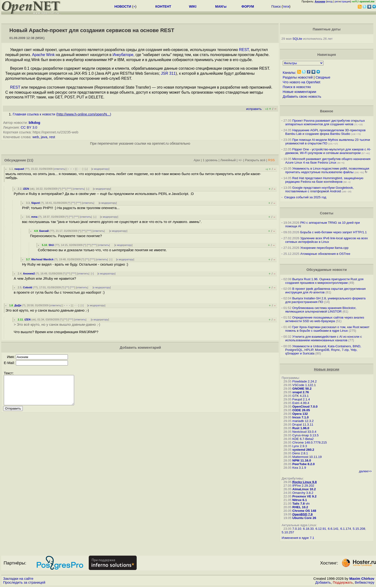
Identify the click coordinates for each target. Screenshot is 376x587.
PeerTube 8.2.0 (303, 464)
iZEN (26, 188)
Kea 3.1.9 (299, 467)
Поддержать (343, 582)
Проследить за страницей (24, 582)
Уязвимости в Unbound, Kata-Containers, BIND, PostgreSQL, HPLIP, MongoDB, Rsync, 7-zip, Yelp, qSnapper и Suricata (323, 349)
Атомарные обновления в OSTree (325, 254)
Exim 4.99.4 (300, 403)
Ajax (197, 160)
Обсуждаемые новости (326, 270)
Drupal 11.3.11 (302, 424)
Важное (326, 111)
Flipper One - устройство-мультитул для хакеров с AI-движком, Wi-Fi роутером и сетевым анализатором (328, 151)
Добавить (323, 582)
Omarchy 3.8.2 (302, 493)
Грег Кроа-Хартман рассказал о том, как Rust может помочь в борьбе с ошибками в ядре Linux (327, 328)
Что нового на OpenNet (301, 82)
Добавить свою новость (302, 96)
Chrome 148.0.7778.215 (309, 442)
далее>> (365, 471)
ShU (51, 245)
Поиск (276, 6)
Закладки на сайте (18, 579)
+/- (240, 160)
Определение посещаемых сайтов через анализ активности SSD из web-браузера (324, 319)
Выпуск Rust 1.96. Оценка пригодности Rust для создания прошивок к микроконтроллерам (324, 281)
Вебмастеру (364, 582)
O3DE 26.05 (301, 410)
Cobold (27, 287)
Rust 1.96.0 (300, 428)
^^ (64, 188)
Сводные (323, 77)
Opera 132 (300, 414)
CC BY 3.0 (29, 127)
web (35, 137)
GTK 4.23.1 (300, 396)
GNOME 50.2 (301, 388)
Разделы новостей (298, 77)
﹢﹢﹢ (71, 168)
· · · (79, 168)
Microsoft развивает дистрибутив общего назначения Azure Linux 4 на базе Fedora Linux (327, 160)
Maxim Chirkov (361, 579)
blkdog (34, 123)
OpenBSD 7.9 (302, 514)
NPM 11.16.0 (301, 460)
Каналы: (289, 72)
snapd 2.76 (300, 392)
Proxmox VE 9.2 (304, 496)
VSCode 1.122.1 (304, 385)
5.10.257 (288, 532)
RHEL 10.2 (300, 507)
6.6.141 (333, 528)
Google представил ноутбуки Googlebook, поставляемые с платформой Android (319, 189)
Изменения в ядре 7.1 (298, 538)
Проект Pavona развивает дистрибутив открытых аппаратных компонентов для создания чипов (325, 122)
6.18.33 (308, 528)
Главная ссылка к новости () (62, 114)
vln (308, 503)
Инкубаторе (122, 55)
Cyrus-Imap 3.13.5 (305, 435)
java (44, 137)
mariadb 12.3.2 (303, 421)
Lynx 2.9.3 (299, 446)
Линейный (228, 160)
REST (244, 50)
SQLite (297, 38)
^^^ (69, 188)
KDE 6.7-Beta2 (303, 439)
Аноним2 (29, 273)
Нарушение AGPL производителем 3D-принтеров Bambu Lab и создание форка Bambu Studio (325, 132)
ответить (59, 168)
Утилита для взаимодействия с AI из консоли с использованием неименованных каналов (323, 338)
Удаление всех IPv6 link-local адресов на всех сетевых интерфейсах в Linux (326, 240)
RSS (271, 160)
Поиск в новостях (297, 87)
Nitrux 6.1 (299, 500)
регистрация (342, 1)
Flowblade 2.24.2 (304, 381)
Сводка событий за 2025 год (305, 197)
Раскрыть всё (255, 160)
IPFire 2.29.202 (303, 485)
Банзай (44, 230)
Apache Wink (43, 55)
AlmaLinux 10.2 (304, 489)
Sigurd (35, 202)
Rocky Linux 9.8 (304, 482)
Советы (326, 213)
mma (34, 216)
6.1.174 (345, 528)
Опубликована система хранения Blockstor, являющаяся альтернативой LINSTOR (320, 309)
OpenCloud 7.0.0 (304, 406)
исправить (254, 109)
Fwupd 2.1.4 (301, 399)
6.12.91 (320, 528)
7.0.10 (296, 528)
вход (330, 1)
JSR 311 (168, 73)
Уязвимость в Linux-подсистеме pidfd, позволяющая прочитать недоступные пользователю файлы (327, 170)
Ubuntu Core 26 (304, 518)
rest (52, 137)
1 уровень (210, 160)
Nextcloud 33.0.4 (304, 431)
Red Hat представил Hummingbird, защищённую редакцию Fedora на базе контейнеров (324, 179)
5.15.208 (359, 528)
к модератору (100, 168)
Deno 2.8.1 (300, 453)
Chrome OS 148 (304, 511)
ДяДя (17, 305)
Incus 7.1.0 (300, 417)
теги (286, 6)
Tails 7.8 (298, 503)
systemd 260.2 (303, 449)
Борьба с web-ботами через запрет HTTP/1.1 (333, 232)
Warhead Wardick (42, 259)
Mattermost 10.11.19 (307, 457)
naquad (19, 168)
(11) (30, 160)
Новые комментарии (299, 92)
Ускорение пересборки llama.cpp (324, 248)
